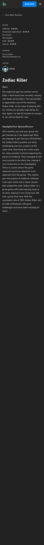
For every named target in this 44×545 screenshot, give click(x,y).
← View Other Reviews (12, 15)
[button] (40, 4)
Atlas (12, 69)
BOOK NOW (29, 4)
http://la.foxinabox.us (11, 57)
